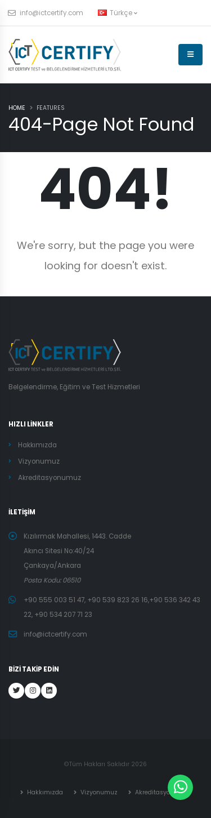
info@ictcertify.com (45, 12)
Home (16, 108)
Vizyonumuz (39, 461)
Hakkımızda (37, 445)
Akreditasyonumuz (49, 477)
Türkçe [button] (117, 12)
